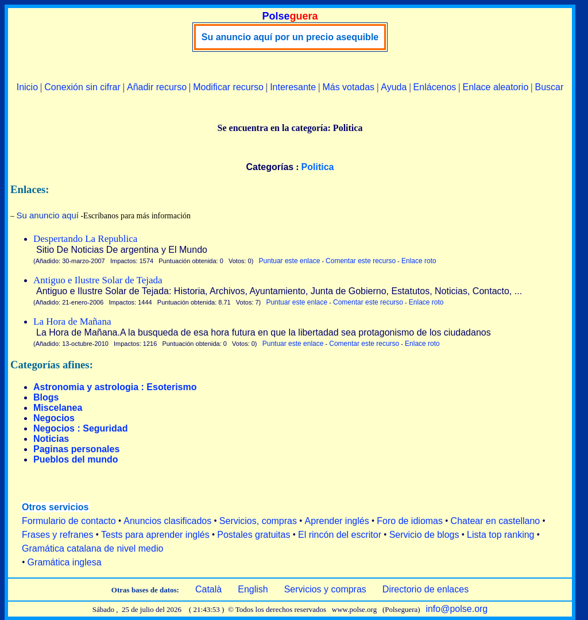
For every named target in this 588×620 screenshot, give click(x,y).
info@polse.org (456, 609)
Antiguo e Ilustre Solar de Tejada (98, 280)
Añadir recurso (157, 87)
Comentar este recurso (361, 261)
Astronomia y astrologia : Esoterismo (115, 387)
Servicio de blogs (424, 535)
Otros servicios (55, 507)
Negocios (54, 418)
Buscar (549, 87)
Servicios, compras (258, 521)
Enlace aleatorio (496, 87)
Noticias (51, 439)
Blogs (46, 397)
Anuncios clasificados (167, 521)
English (253, 589)
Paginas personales (76, 449)
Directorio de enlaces (425, 589)
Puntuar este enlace (289, 261)
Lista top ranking (500, 535)
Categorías (270, 167)
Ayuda (394, 87)
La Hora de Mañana (72, 321)
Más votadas (348, 87)
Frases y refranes (57, 535)
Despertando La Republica (85, 238)
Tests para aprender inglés (155, 535)
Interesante (293, 87)
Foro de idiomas (410, 521)
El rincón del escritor (339, 535)
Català (208, 589)
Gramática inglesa (65, 562)
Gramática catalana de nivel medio (92, 548)
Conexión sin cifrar (82, 87)
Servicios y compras (325, 589)
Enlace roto (418, 261)
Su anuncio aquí (48, 215)
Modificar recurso (228, 87)
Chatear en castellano (495, 521)
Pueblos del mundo (75, 459)
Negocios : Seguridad (80, 428)
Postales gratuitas (253, 535)
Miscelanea (57, 408)
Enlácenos (435, 87)
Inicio (27, 87)
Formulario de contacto (69, 521)
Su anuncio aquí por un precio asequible (290, 37)
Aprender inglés (337, 521)
